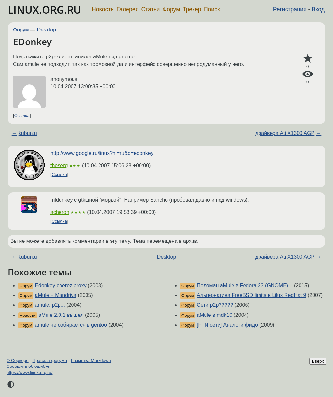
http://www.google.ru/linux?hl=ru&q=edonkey (101, 153)
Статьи (150, 9)
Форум (171, 9)
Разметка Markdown (91, 360)
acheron (59, 212)
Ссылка (22, 115)
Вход (318, 9)
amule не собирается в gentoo (71, 325)
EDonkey (32, 41)
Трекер (192, 9)
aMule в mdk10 (214, 315)
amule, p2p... (50, 305)
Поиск (212, 9)
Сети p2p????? (215, 305)
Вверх (318, 361)
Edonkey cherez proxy (60, 285)
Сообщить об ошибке (28, 366)
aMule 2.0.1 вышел (61, 315)
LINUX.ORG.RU (44, 10)
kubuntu (28, 133)
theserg (59, 165)
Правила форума (50, 360)
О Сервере (18, 360)
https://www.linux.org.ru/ (29, 372)
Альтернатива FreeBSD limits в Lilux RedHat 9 (251, 295)
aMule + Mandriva (55, 295)
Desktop (46, 29)
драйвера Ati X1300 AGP (284, 133)
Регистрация (290, 9)
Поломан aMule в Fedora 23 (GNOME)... (244, 285)
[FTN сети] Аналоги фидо (227, 325)
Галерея (128, 9)
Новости (103, 9)
